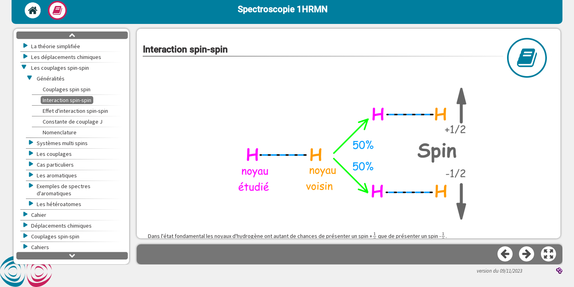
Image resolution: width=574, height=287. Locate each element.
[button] (348, 152)
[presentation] (374, 236)
